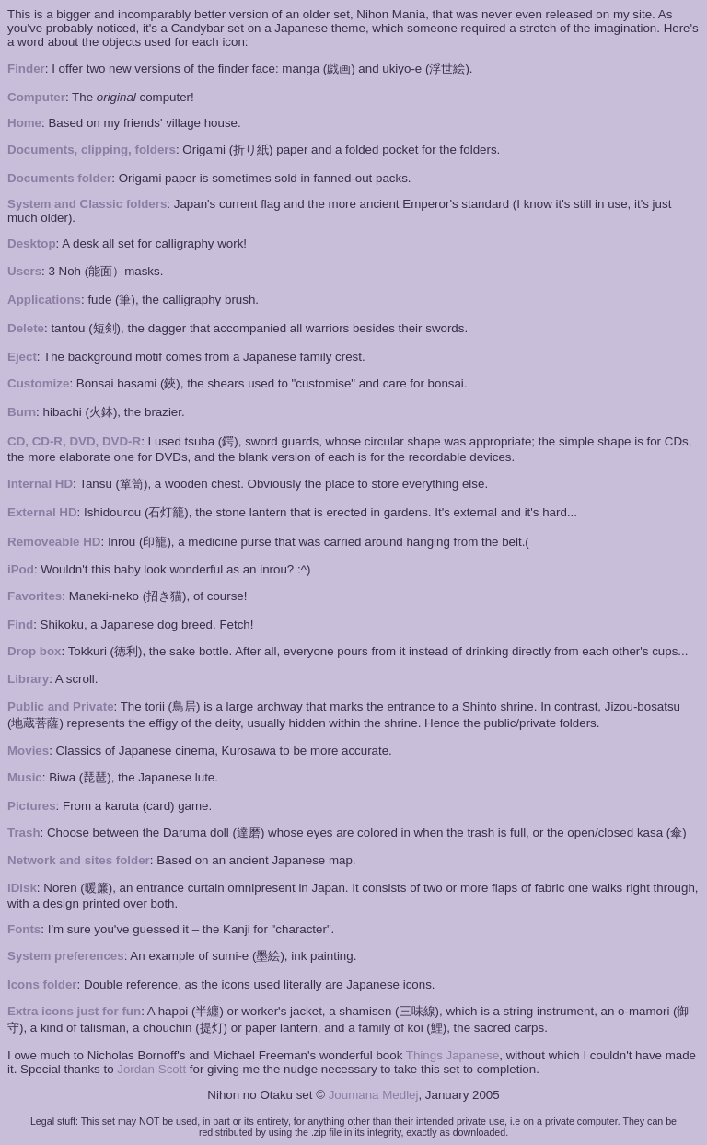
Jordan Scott (151, 1069)
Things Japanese (453, 1055)
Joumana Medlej (374, 1095)
